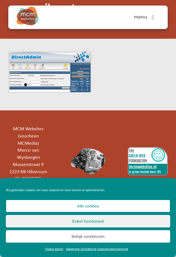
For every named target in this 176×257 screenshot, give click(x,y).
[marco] (88, 150)
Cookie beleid (54, 249)
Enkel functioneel (88, 221)
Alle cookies (88, 206)
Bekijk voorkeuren (87, 236)
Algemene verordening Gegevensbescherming (97, 249)
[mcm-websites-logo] (28, 9)
